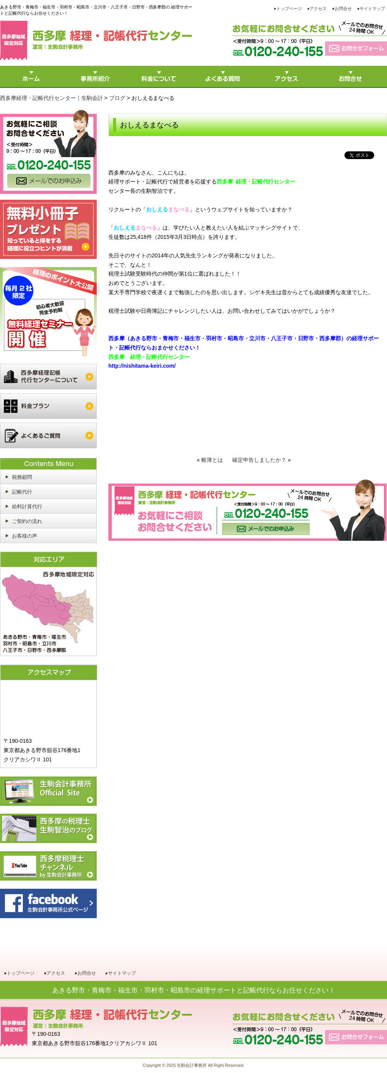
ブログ (117, 98)
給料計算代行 (27, 506)
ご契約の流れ (27, 521)
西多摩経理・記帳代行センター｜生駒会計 (51, 98)
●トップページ (288, 8)
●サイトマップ (371, 8)
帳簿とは (212, 460)
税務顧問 (22, 477)
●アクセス (317, 8)
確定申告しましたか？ (259, 460)
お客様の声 (24, 536)
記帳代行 (22, 492)
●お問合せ (342, 8)
